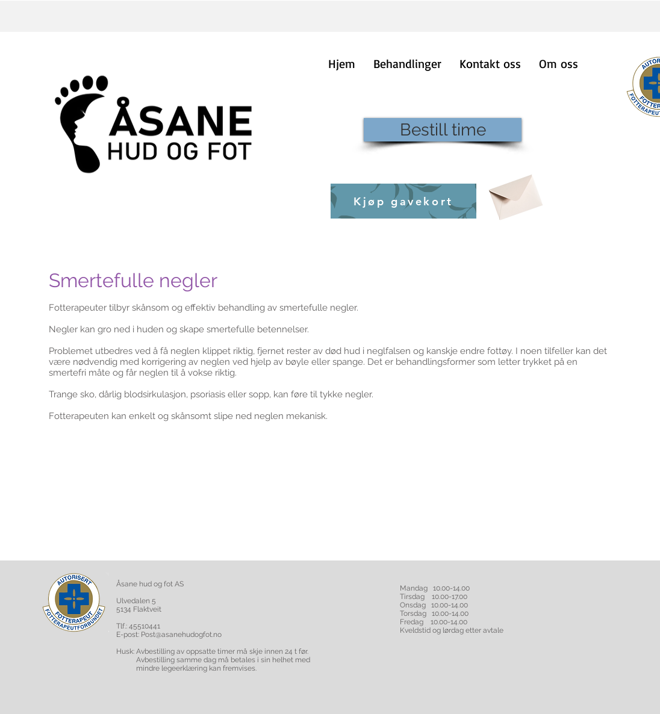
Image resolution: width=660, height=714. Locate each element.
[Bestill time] (442, 129)
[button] (407, 63)
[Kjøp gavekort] (403, 201)
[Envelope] (514, 193)
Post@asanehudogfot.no (181, 634)
